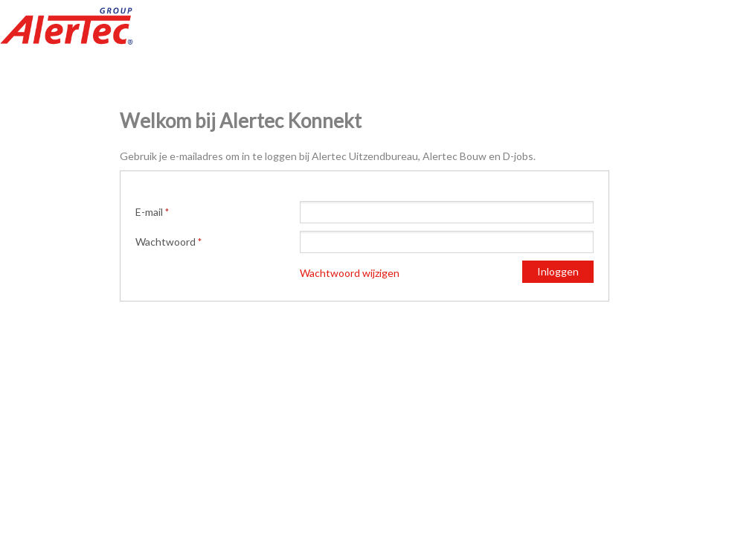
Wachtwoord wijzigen (349, 273)
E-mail (149, 211)
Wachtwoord (165, 241)
